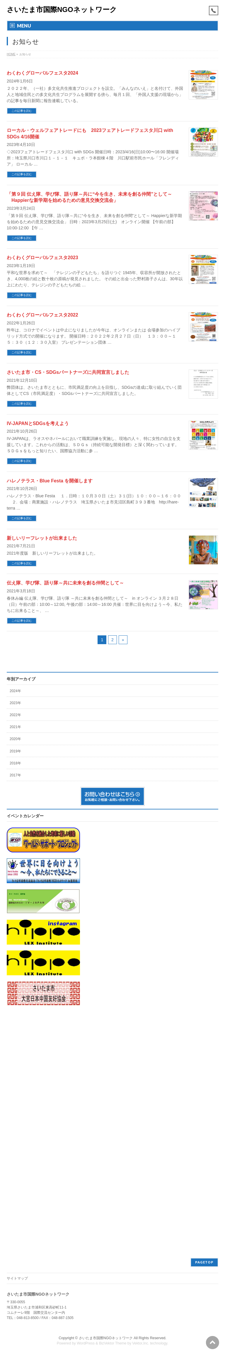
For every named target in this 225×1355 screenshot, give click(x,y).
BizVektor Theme (113, 1343)
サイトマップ (17, 1278)
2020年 (15, 739)
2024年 (15, 691)
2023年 (15, 703)
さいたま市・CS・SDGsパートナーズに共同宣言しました (68, 372)
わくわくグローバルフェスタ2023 (42, 257)
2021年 (15, 727)
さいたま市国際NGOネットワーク (62, 9)
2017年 (15, 775)
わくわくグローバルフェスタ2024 (42, 72)
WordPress (86, 1343)
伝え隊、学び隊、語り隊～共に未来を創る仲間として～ (65, 582)
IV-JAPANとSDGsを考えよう (38, 423)
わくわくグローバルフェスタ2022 (42, 314)
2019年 (15, 751)
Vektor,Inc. (140, 1343)
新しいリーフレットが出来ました (42, 538)
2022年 (15, 715)
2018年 (15, 763)
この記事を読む (21, 110)
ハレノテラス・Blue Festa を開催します (50, 480)
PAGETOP (204, 1262)
